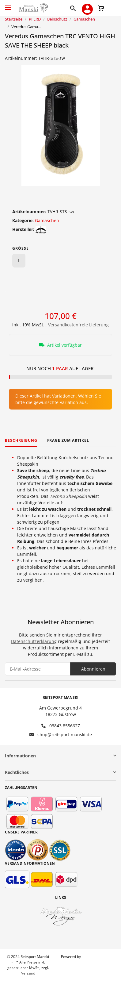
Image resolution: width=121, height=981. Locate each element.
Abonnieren (93, 669)
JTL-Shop (89, 956)
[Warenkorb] (100, 7)
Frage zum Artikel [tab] (68, 440)
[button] (74, 8)
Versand (28, 973)
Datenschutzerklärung (34, 641)
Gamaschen (47, 220)
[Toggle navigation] (8, 5)
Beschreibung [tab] (21, 440)
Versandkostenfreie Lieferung (78, 325)
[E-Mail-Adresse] (37, 668)
